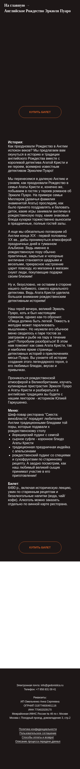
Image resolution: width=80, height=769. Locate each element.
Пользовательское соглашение (37, 733)
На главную (14, 5)
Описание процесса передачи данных (37, 741)
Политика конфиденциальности (38, 729)
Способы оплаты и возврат (38, 737)
